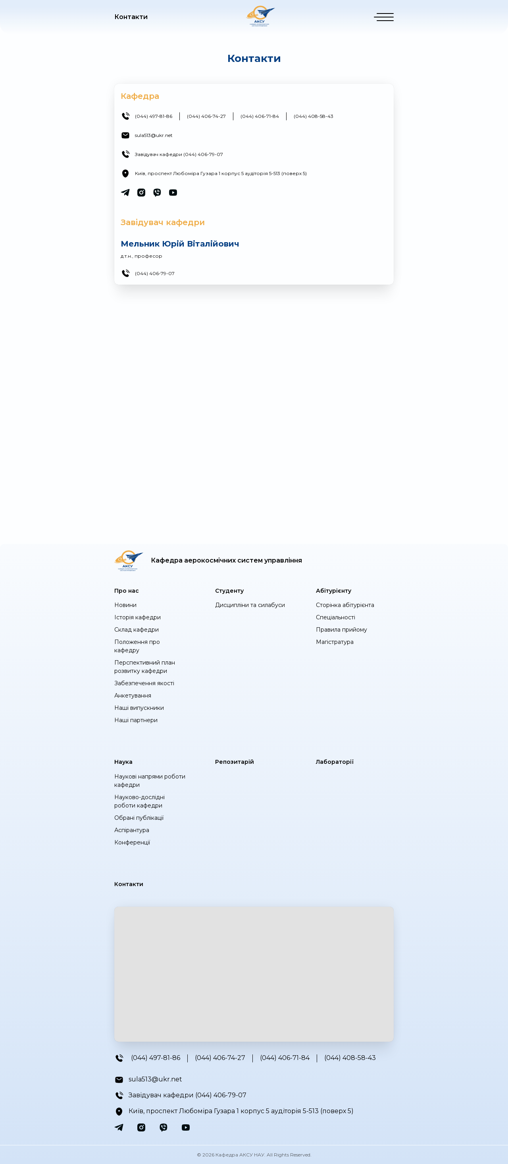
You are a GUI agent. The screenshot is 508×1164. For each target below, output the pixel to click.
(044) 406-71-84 (260, 116)
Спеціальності (335, 617)
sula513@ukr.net (154, 135)
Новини (125, 605)
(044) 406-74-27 (206, 116)
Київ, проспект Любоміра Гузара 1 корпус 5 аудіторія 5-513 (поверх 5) (221, 173)
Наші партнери (136, 720)
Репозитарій (234, 761)
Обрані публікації (139, 817)
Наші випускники (139, 707)
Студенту (229, 590)
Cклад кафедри (136, 629)
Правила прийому (341, 629)
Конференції (132, 842)
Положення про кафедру (137, 646)
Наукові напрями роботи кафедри (149, 780)
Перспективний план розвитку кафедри (144, 667)
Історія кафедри (137, 617)
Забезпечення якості (144, 683)
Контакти (131, 17)
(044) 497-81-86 (153, 116)
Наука (123, 761)
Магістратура (335, 642)
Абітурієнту (333, 590)
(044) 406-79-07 (155, 273)
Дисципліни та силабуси (250, 605)
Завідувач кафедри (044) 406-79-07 (179, 154)
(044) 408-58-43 (313, 116)
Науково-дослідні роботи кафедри (139, 801)
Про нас (126, 590)
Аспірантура (131, 830)
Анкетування (132, 695)
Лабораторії (335, 761)
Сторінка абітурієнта (345, 605)
